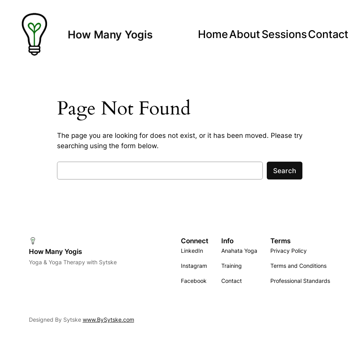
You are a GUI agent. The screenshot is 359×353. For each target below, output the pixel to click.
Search (284, 171)
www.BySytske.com (108, 319)
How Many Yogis (110, 34)
